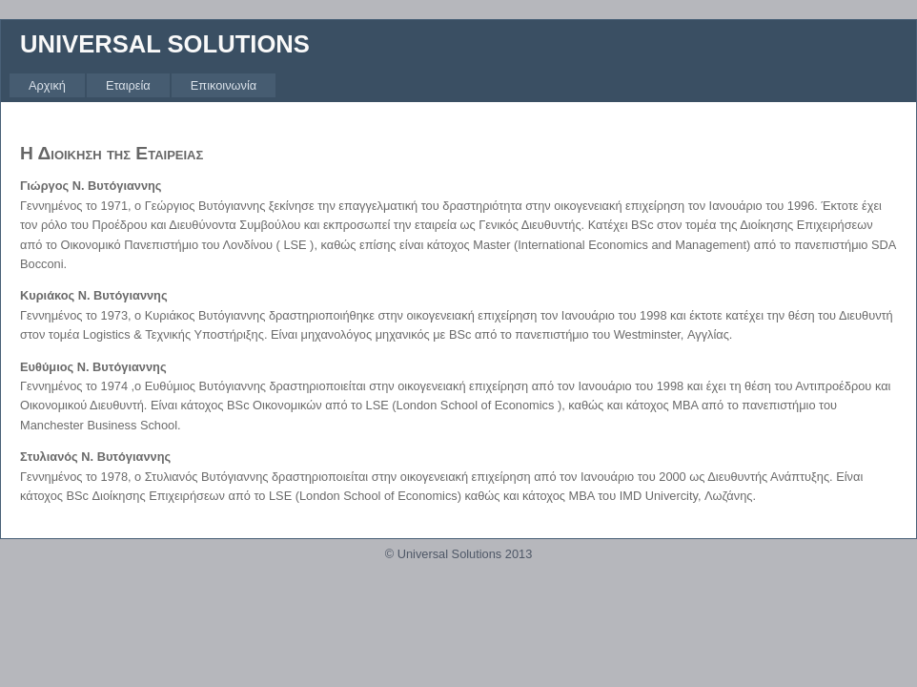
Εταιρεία (128, 85)
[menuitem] (47, 85)
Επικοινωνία (223, 85)
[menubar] (142, 85)
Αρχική (47, 85)
